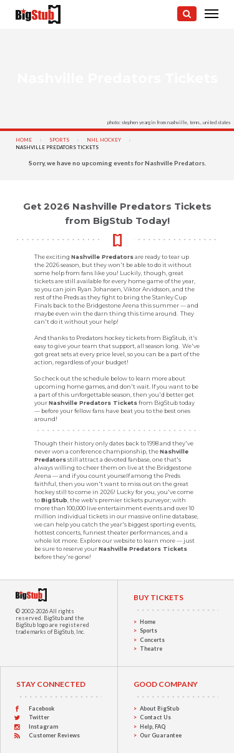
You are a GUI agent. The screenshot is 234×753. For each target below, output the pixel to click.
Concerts (152, 639)
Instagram (43, 726)
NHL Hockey (104, 140)
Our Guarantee (161, 735)
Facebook (41, 708)
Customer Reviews (54, 735)
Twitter (39, 717)
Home (24, 140)
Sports (59, 140)
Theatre (151, 648)
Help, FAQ (152, 726)
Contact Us (155, 717)
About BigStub (159, 708)
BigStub (54, 618)
